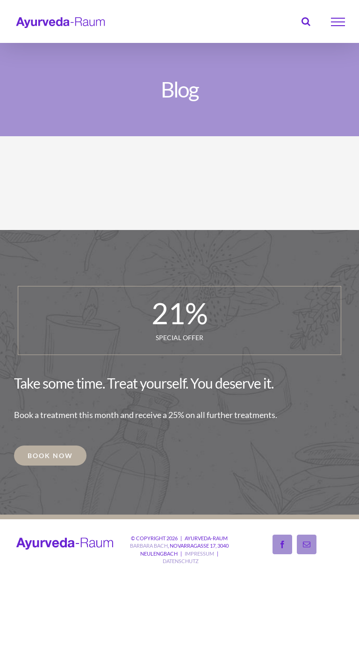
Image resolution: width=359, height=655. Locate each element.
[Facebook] (282, 544)
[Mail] (306, 544)
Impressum (199, 553)
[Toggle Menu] (338, 22)
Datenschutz (181, 561)
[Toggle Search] (306, 21)
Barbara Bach (149, 546)
